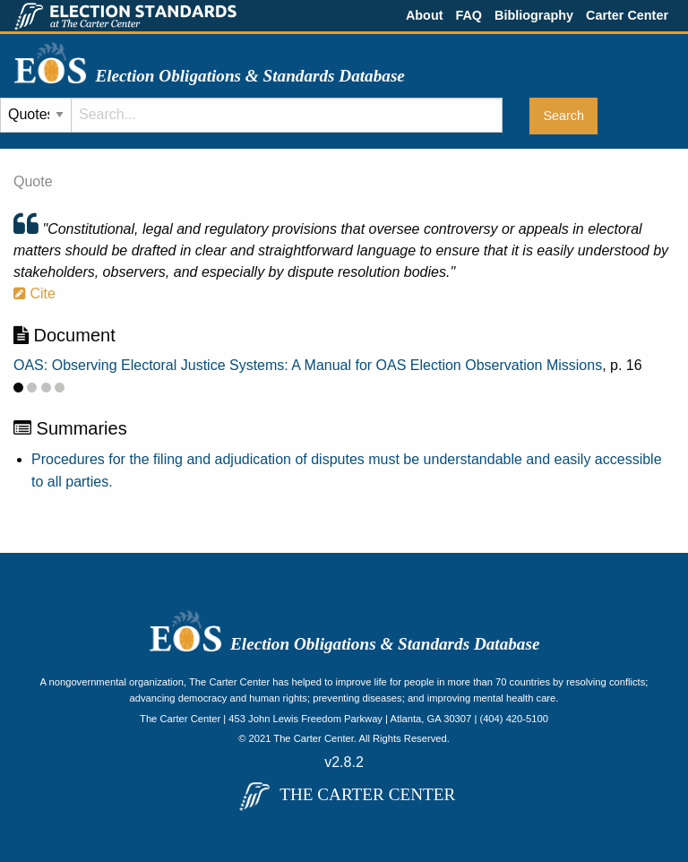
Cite (34, 293)
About (424, 15)
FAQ (468, 15)
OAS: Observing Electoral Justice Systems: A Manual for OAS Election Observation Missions (307, 365)
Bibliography (533, 15)
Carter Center (627, 15)
